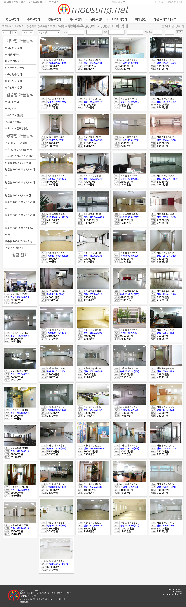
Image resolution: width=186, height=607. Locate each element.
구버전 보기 (53, 2)
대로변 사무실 (12, 61)
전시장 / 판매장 (13, 122)
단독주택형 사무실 (14, 68)
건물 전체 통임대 (14, 248)
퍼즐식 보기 (19, 2)
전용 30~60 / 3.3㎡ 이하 (18, 149)
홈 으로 (7, 2)
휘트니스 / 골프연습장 (16, 128)
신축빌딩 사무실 (13, 88)
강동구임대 (55, 19)
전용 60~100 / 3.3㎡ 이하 (19, 156)
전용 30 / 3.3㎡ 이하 (16, 143)
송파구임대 (33, 19)
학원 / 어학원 (12, 102)
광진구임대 (97, 19)
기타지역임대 (119, 19)
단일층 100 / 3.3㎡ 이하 (18, 163)
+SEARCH (159, 2)
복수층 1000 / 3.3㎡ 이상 (19, 241)
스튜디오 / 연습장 (14, 115)
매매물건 (140, 19)
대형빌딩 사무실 (13, 81)
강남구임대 (12, 19)
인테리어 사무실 (13, 48)
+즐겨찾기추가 (175, 2)
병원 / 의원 (11, 109)
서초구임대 (76, 19)
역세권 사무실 (12, 54)
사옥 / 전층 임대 (13, 74)
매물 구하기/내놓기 (165, 19)
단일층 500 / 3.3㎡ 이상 (18, 195)
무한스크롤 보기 (36, 2)
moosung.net (99, 9)
